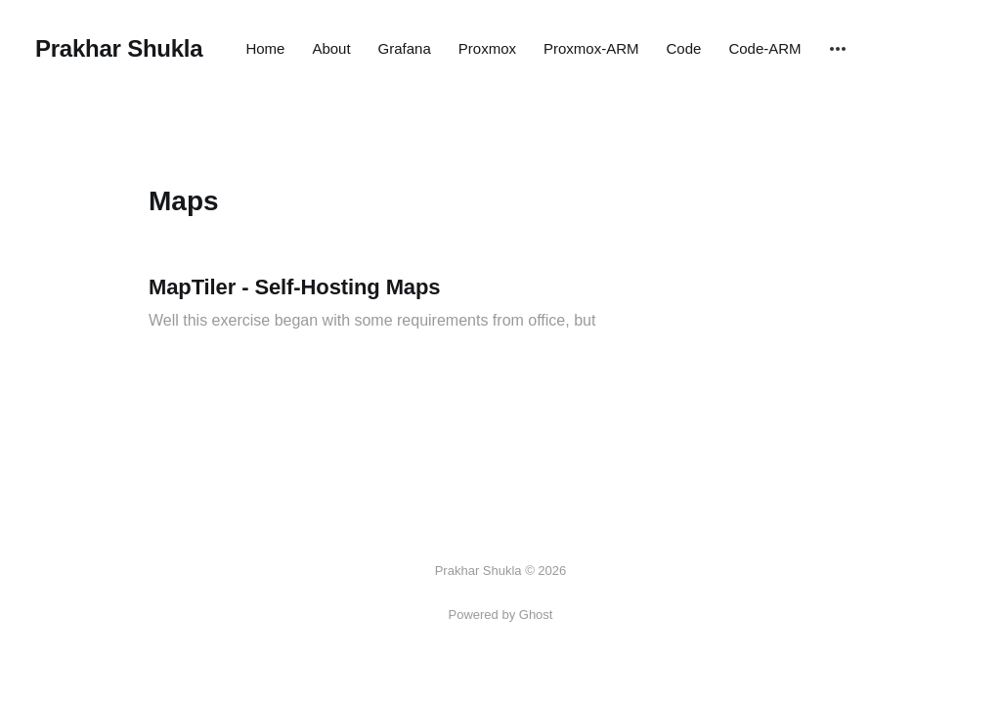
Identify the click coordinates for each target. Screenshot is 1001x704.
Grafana (404, 48)
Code (684, 48)
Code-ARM (764, 48)
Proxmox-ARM (591, 48)
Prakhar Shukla (118, 49)
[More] (837, 49)
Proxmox (487, 48)
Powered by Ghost (501, 614)
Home (264, 48)
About (331, 48)
